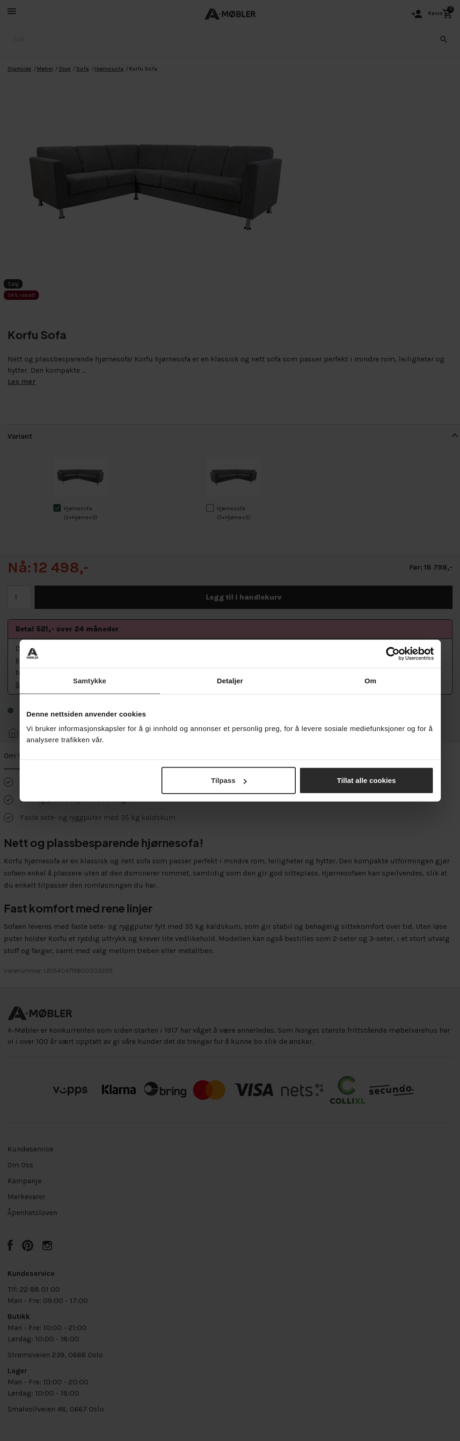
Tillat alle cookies (366, 780)
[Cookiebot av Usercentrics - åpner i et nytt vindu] (393, 653)
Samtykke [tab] (89, 680)
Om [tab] (370, 680)
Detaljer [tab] (230, 680)
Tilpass (229, 780)
